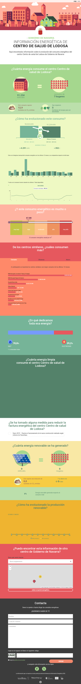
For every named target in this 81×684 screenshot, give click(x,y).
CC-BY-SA (63, 587)
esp (75, 1)
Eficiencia (41, 260)
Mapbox (70, 587)
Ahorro (68, 260)
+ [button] (10, 566)
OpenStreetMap (52, 587)
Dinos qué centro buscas (15, 557)
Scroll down (40, 682)
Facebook (37, 669)
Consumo (14, 260)
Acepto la (17, 660)
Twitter (44, 669)
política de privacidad (19, 660)
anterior (8, 185)
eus (79, 1)
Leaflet (42, 587)
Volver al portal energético (40, 590)
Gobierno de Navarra (41, 38)
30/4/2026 (41, 185)
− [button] (10, 569)
